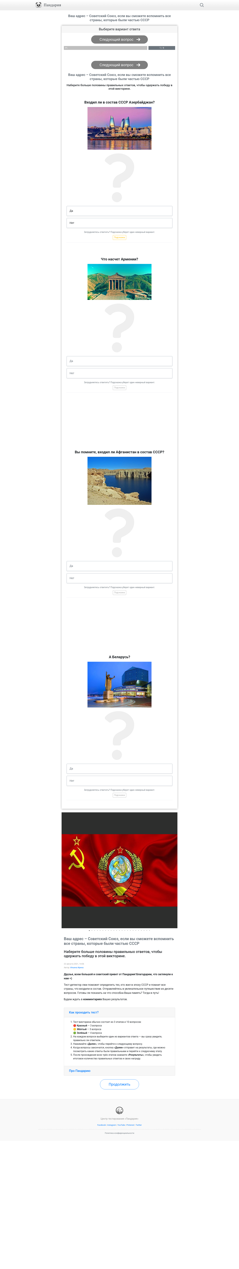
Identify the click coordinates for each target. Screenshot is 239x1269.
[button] (174, 870)
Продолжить (119, 1084)
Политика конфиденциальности (119, 1133)
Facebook (101, 1125)
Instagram (111, 1125)
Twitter (139, 1125)
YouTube (121, 1125)
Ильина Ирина (77, 967)
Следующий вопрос (116, 39)
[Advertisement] (119, 422)
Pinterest (130, 1125)
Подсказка (119, 237)
